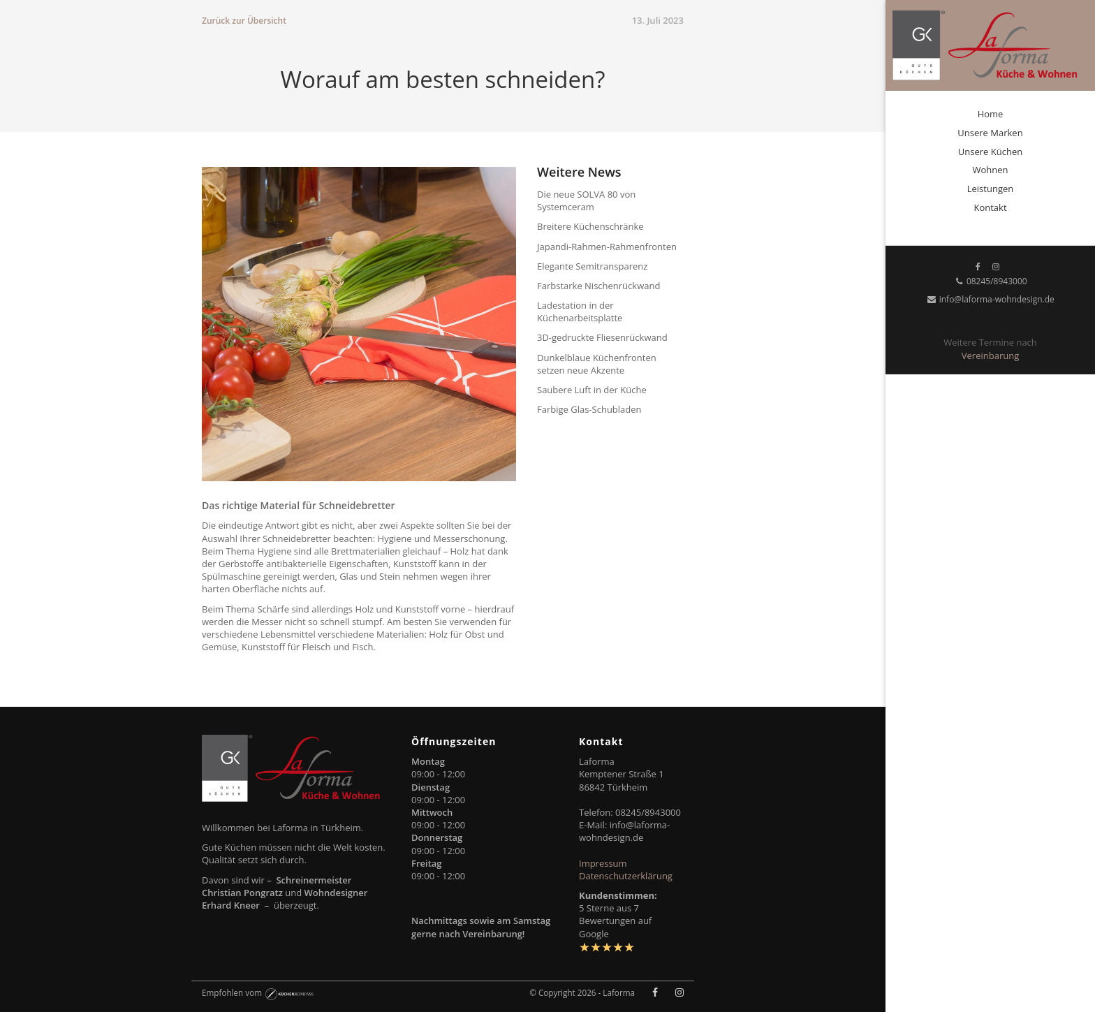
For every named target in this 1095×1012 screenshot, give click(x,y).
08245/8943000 (990, 281)
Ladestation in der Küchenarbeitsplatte (579, 311)
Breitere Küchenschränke (590, 226)
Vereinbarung (990, 355)
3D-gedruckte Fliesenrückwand (602, 337)
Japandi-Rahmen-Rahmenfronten (607, 246)
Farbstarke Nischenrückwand (598, 285)
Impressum (603, 863)
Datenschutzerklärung (626, 876)
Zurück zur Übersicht (244, 21)
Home (991, 114)
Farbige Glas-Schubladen (589, 409)
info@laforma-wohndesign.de (990, 299)
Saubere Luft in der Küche (592, 389)
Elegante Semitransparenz (592, 266)
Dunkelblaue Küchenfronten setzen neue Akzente (596, 363)
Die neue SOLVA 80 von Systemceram (586, 200)
